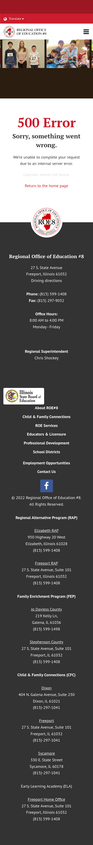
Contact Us (46, 471)
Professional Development (46, 443)
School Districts (46, 451)
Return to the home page (46, 185)
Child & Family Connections (46, 416)
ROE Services (46, 425)
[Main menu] (86, 31)
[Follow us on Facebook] (46, 486)
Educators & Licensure (46, 434)
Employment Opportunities (46, 462)
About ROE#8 (46, 407)
